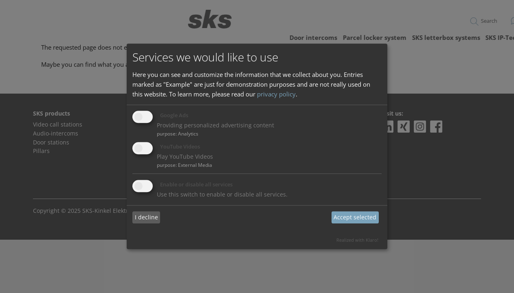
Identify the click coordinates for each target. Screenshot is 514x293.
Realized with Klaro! (357, 240)
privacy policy (276, 94)
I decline (146, 217)
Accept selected (355, 217)
